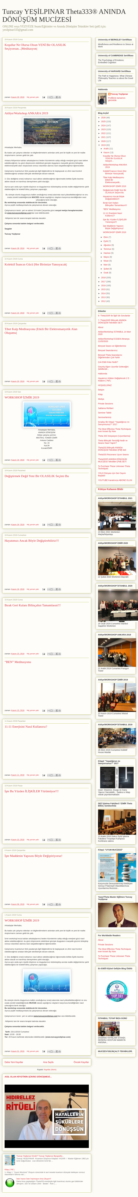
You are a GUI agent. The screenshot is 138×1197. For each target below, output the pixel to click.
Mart (105, 265)
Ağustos (107, 245)
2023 (103, 129)
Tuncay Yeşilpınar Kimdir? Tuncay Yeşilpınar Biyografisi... (40, 1156)
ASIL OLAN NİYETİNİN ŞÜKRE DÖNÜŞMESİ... (28, 1076)
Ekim (106, 237)
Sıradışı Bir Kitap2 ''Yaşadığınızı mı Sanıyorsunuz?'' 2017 (113, 423)
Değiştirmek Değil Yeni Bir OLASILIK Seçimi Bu (37, 476)
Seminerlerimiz (104, 417)
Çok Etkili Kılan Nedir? (108, 362)
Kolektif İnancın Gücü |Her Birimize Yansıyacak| (36, 264)
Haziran (107, 253)
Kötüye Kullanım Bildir (110, 489)
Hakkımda (102, 373)
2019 (103, 145)
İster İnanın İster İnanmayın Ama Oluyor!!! (33, 1179)
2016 (103, 285)
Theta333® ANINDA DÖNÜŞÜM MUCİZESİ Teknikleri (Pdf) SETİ (112, 460)
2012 (103, 301)
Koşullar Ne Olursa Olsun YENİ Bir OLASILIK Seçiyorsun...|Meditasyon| (35, 46)
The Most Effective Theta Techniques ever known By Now (114, 430)
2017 (103, 281)
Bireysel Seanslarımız (107, 350)
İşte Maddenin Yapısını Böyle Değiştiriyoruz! (33, 856)
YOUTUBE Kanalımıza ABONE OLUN (115, 480)
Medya (101, 399)
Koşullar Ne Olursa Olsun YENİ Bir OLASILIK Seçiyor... (114, 158)
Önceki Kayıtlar (81, 1062)
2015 (103, 289)
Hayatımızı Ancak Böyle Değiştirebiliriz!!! (32, 540)
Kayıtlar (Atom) (50, 1069)
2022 (103, 133)
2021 (103, 137)
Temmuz (107, 249)
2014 (103, 293)
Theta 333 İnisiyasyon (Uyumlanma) (114, 436)
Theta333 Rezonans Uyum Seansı (113, 454)
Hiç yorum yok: (33, 97)
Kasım (106, 152)
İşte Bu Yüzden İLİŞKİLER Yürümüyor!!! (32, 791)
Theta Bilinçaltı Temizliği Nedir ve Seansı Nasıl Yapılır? (113, 441)
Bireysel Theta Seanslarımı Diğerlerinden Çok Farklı (110, 356)
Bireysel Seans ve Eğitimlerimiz (112, 346)
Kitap (100, 394)
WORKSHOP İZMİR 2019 (22, 397)
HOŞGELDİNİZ (105, 385)
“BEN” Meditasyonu (18, 662)
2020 (103, 141)
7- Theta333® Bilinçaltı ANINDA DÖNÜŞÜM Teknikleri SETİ (112, 321)
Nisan (106, 261)
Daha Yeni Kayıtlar (14, 1062)
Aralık (106, 148)
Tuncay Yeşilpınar (119, 94)
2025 (103, 121)
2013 (103, 297)
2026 (103, 117)
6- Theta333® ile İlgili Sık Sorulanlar (114, 315)
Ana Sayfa (48, 1062)
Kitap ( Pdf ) (10, 1169)
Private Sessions (105, 403)
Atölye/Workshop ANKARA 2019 (26, 113)
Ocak (106, 272)
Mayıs (106, 257)
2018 (103, 277)
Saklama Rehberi (105, 408)
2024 (103, 125)
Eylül (105, 241)
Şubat (106, 269)
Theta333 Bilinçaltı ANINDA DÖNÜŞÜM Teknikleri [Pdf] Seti (112, 448)
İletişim (101, 390)
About (100, 327)
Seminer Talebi (104, 413)
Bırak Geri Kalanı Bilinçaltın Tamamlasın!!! (33, 605)
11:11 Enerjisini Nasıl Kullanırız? (26, 726)
